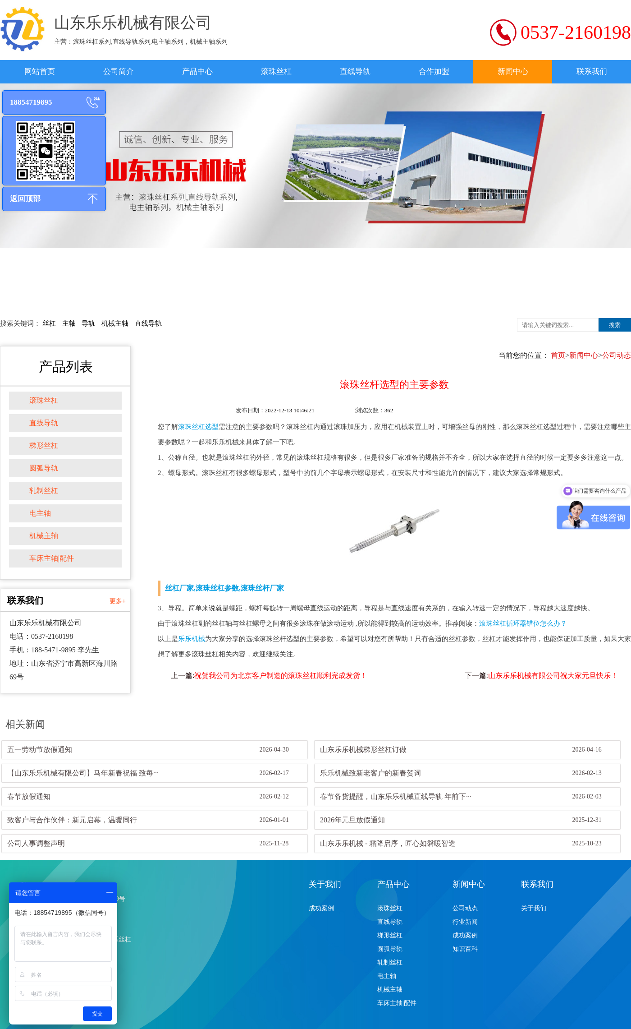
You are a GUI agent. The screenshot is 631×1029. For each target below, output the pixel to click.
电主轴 (40, 513)
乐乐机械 (191, 638)
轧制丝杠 (43, 490)
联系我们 (591, 71)
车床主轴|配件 (51, 558)
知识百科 (465, 949)
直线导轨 (355, 71)
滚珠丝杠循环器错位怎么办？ (523, 623)
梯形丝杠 (43, 445)
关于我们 (325, 884)
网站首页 (39, 71)
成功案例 (321, 908)
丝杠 (49, 323)
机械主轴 (114, 323)
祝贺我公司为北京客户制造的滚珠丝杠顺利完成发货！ (280, 675)
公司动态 (616, 355)
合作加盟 (434, 71)
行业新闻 (465, 921)
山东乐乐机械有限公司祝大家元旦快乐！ (553, 675)
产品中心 (197, 71)
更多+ (118, 601)
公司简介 (118, 71)
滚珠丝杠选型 (198, 426)
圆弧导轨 (43, 468)
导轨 (88, 323)
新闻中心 (513, 71)
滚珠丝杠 (276, 71)
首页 (558, 355)
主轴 (69, 323)
